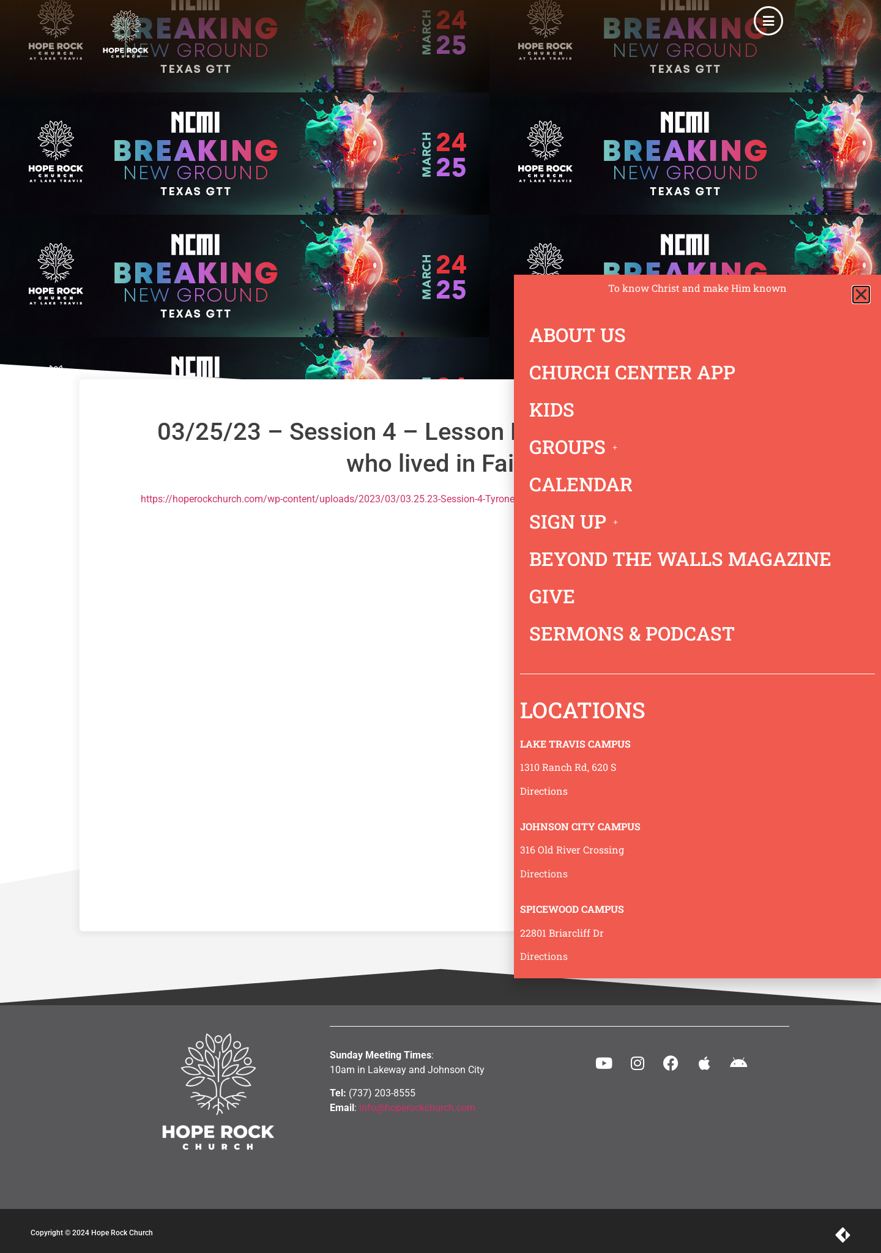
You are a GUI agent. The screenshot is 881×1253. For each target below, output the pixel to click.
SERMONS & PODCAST (632, 633)
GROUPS (576, 446)
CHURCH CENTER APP (632, 372)
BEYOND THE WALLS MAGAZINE (680, 558)
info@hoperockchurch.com (417, 1108)
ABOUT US (577, 334)
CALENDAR (581, 484)
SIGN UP (577, 521)
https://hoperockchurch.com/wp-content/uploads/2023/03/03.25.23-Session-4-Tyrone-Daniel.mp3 (354, 499)
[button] (861, 294)
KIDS (551, 409)
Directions (544, 790)
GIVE (552, 596)
